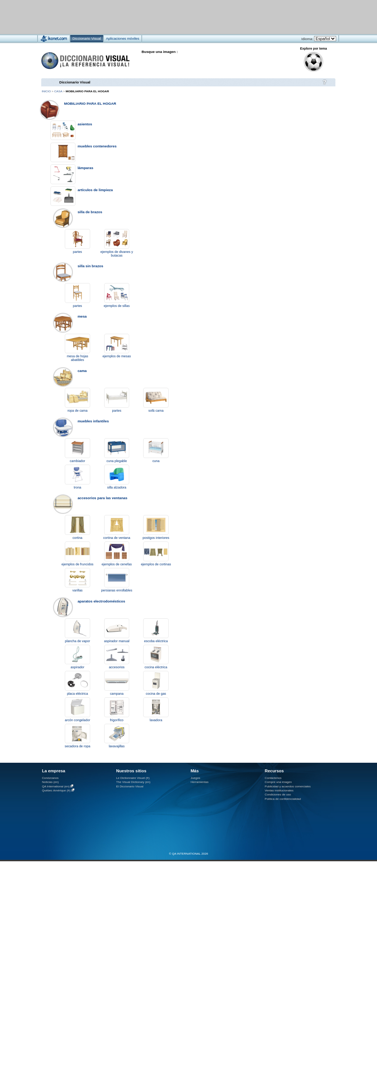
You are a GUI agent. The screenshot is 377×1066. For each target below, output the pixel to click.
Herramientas (200, 782)
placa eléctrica (77, 693)
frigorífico (117, 720)
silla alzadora (116, 487)
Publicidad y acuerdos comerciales (288, 786)
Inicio (46, 91)
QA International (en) (56, 786)
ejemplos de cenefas (117, 564)
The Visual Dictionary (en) (133, 782)
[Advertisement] (291, 127)
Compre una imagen (278, 782)
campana (117, 693)
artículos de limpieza (95, 190)
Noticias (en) (50, 782)
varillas (78, 590)
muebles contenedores (97, 146)
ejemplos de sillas (117, 306)
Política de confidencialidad (283, 799)
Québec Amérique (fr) (56, 790)
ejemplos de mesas (117, 356)
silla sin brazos (90, 266)
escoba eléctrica (156, 641)
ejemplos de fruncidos (77, 564)
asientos (85, 124)
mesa (82, 316)
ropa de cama (77, 410)
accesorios (117, 667)
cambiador (77, 461)
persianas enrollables (116, 590)
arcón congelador (77, 720)
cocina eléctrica (156, 667)
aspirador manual (117, 641)
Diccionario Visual (74, 82)
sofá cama (155, 410)
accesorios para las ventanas (102, 498)
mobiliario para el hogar (90, 103)
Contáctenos (273, 778)
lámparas (86, 168)
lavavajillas (116, 746)
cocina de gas (156, 693)
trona (77, 487)
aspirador (77, 667)
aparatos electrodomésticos (101, 601)
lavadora (155, 720)
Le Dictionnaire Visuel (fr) (132, 778)
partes (77, 252)
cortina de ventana (116, 538)
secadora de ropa (77, 746)
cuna (155, 461)
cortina (77, 538)
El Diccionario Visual (129, 786)
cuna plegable (116, 461)
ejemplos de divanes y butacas (117, 253)
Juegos (195, 778)
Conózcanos (50, 778)
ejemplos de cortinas (156, 564)
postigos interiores (155, 538)
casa (58, 91)
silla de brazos (90, 212)
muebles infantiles (93, 421)
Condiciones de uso (278, 794)
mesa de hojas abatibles (77, 358)
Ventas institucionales (279, 790)
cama (82, 371)
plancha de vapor (77, 641)
